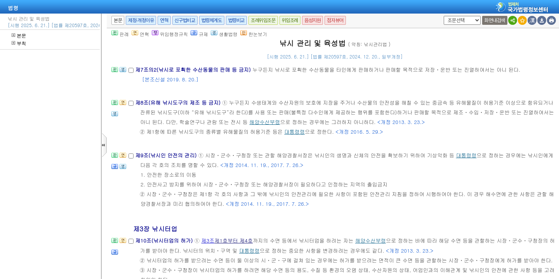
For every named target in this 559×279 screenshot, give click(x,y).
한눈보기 (253, 34)
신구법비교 (185, 20)
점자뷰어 (335, 20)
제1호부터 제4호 (233, 240)
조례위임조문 (263, 20)
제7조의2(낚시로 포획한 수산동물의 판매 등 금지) (193, 69)
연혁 (164, 20)
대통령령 (294, 131)
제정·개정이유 (141, 20)
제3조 (208, 240)
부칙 (19, 43)
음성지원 (312, 20)
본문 (19, 35)
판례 (120, 34)
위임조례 (290, 20)
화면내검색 (494, 20)
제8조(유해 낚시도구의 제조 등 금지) (178, 102)
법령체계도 (211, 20)
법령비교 (236, 20)
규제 (199, 34)
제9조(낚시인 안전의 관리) (166, 155)
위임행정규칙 (170, 34)
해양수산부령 (264, 122)
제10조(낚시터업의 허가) (164, 240)
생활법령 (224, 34)
